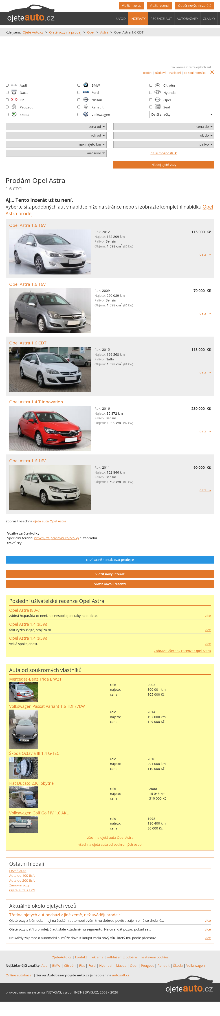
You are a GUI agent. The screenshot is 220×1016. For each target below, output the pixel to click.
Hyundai (169, 92)
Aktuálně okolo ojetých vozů (42, 905)
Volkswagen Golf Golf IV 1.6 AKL (38, 813)
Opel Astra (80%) (24, 610)
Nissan (97, 100)
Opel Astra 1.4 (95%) (28, 624)
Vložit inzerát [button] (131, 5)
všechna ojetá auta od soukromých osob (109, 844)
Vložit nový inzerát (110, 574)
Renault (98, 107)
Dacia (24, 92)
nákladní (175, 73)
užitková (160, 73)
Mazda (121, 965)
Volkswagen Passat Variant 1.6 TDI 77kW (47, 706)
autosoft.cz (120, 975)
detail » (205, 254)
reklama (97, 957)
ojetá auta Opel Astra (49, 521)
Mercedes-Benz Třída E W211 (36, 679)
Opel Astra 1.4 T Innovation (36, 402)
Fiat (82, 965)
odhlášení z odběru (122, 957)
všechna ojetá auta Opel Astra (110, 837)
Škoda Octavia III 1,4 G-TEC (34, 753)
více (208, 615)
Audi (44, 965)
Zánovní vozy (19, 885)
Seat (166, 107)
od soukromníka (195, 73)
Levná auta (17, 870)
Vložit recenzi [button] (159, 5)
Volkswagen (101, 114)
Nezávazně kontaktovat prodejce (110, 559)
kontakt (81, 957)
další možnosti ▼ (163, 153)
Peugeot (26, 107)
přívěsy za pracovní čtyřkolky (56, 538)
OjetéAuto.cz (62, 957)
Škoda (24, 114)
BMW (96, 85)
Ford (95, 92)
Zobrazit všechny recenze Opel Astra (182, 650)
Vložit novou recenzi (110, 584)
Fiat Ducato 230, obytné (31, 783)
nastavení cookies (155, 957)
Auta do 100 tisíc (22, 875)
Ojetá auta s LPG (22, 890)
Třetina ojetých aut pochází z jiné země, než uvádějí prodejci (65, 914)
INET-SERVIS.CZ (86, 992)
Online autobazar (19, 975)
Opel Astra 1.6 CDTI (28, 343)
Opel (167, 100)
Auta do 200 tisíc (22, 880)
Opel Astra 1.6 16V (27, 225)
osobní (147, 73)
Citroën (169, 85)
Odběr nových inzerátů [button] (194, 5)
